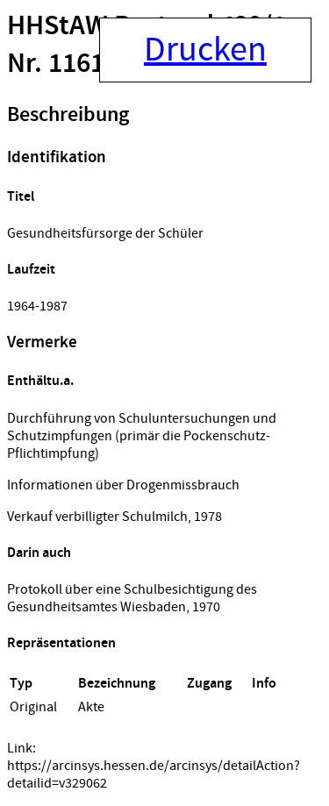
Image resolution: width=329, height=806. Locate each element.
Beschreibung (68, 115)
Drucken (205, 50)
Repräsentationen (61, 643)
